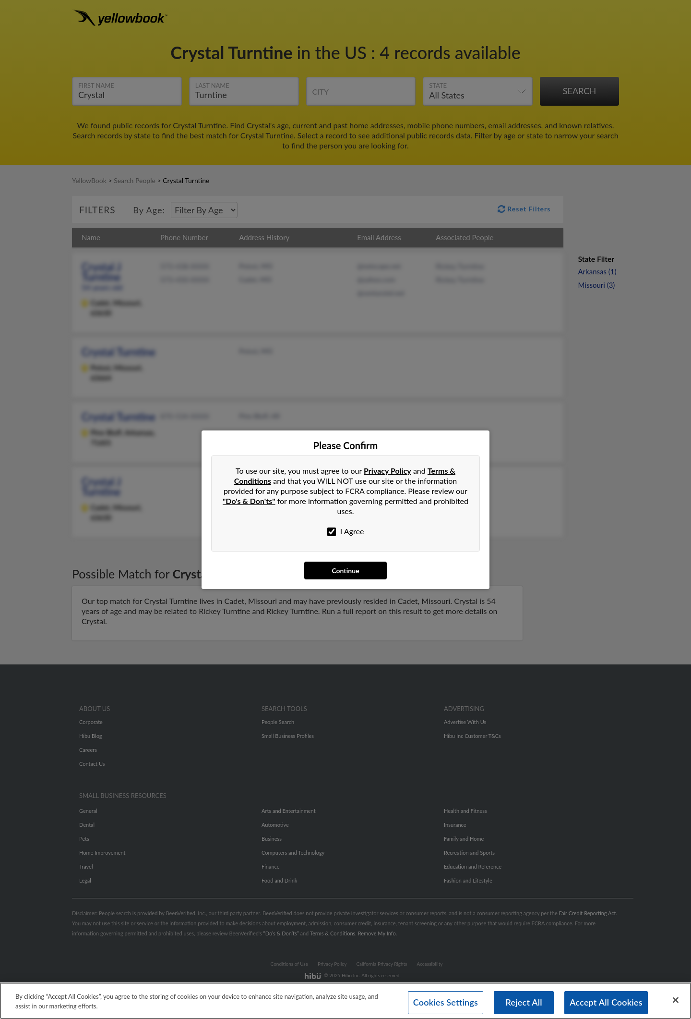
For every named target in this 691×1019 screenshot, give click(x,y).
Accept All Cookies (606, 1003)
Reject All (523, 1003)
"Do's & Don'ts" (249, 500)
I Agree (345, 531)
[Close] (675, 1001)
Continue (345, 570)
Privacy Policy (387, 470)
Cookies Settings (445, 1003)
